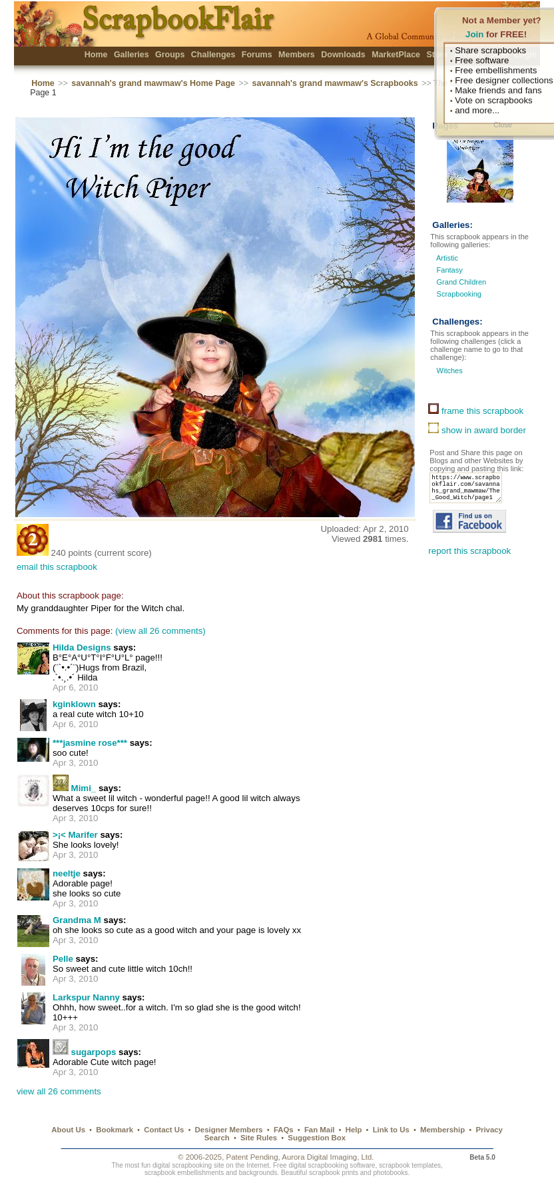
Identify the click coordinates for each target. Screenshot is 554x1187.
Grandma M (77, 920)
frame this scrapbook (475, 411)
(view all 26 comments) (160, 631)
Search (217, 1138)
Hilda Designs (82, 647)
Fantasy (450, 270)
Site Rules (258, 1138)
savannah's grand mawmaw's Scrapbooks (335, 83)
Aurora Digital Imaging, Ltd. (328, 1157)
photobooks (390, 1172)
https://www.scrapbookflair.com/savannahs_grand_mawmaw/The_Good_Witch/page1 (469, 492)
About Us (68, 1130)
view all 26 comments (59, 1091)
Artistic (447, 258)
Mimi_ (84, 788)
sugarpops (94, 1052)
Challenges (213, 54)
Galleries (131, 54)
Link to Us (391, 1130)
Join (474, 34)
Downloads (343, 54)
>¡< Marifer (75, 835)
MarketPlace (396, 54)
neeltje (67, 873)
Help (354, 1130)
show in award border (477, 430)
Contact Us (164, 1130)
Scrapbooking (459, 294)
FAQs (284, 1130)
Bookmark (114, 1130)
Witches (448, 371)
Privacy (489, 1130)
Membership (442, 1130)
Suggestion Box (317, 1138)
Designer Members (229, 1130)
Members (296, 54)
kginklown (74, 704)
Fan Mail (319, 1130)
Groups (169, 54)
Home (96, 54)
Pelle (63, 959)
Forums (257, 54)
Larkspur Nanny (86, 997)
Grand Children (462, 282)
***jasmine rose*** (90, 743)
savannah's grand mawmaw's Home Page (153, 83)
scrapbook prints (333, 1172)
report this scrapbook (469, 559)
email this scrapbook (57, 567)
